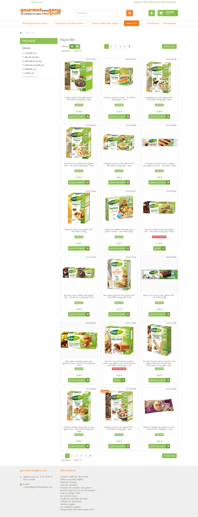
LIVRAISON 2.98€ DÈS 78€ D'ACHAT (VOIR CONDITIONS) (154, 2)
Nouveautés (169, 23)
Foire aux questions (69, 486)
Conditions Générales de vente (73, 499)
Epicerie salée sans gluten (105, 23)
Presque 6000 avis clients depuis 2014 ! (77, 510)
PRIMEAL (30, 69)
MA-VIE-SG (31, 57)
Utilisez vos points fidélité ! (72, 480)
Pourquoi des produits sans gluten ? (76, 488)
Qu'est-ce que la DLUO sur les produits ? (78, 491)
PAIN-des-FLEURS (34, 65)
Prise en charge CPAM (70, 494)
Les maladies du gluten (70, 508)
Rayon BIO (131, 23)
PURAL (29, 73)
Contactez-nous (36, 2)
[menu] (151, 13)
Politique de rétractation (71, 502)
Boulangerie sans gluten (35, 23)
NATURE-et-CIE (33, 61)
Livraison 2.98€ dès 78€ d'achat (74, 477)
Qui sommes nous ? (69, 497)
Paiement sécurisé (68, 483)
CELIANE (31, 53)
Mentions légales (67, 505)
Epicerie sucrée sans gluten (69, 23)
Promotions (153, 23)
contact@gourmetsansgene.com (38, 488)
